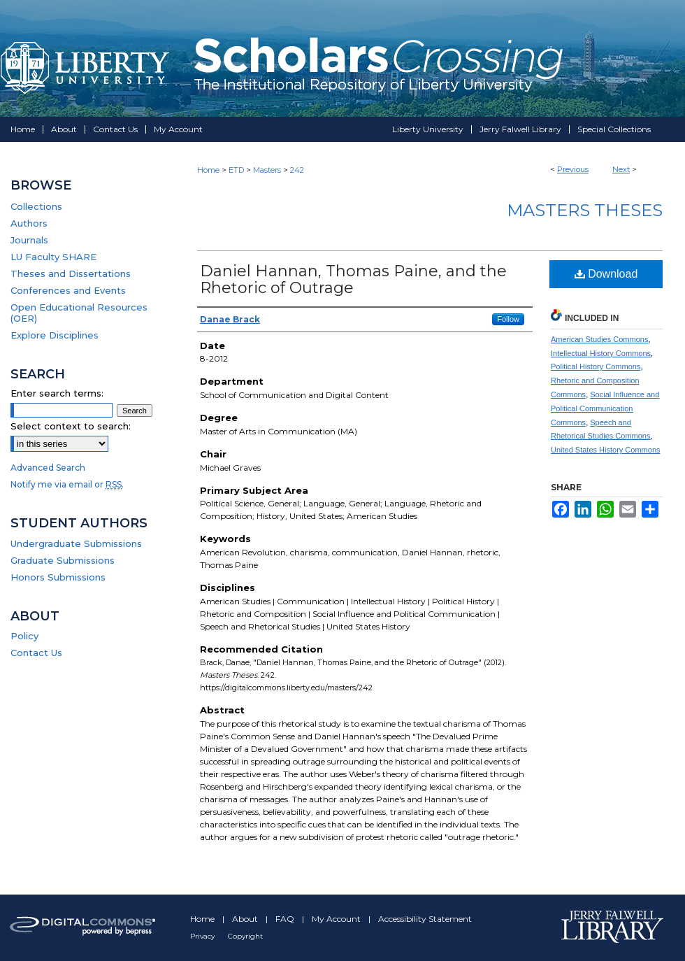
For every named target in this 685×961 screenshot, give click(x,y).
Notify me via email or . (67, 484)
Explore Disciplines (54, 335)
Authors (29, 223)
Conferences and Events (68, 290)
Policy (24, 635)
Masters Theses (585, 210)
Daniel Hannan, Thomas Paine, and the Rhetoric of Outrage (353, 279)
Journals (29, 239)
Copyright (245, 936)
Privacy (203, 936)
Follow (508, 319)
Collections (36, 206)
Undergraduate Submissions (76, 543)
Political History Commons (595, 366)
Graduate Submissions (62, 560)
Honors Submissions (58, 577)
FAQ (285, 918)
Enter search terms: (56, 393)
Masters (267, 170)
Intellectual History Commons (601, 353)
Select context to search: (70, 426)
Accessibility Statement (425, 918)
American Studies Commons (599, 339)
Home (208, 170)
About (246, 918)
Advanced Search (47, 467)
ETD (236, 170)
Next (621, 169)
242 (297, 170)
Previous (573, 169)
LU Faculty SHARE (53, 256)
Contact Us (36, 652)
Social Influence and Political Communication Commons (605, 408)
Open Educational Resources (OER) (78, 312)
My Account (337, 918)
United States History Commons (606, 450)
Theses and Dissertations (70, 273)
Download (606, 274)
